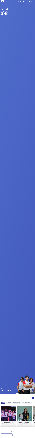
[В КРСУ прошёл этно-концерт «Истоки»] (8, 418)
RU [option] (18, 1)
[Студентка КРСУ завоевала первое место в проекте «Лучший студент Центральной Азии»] (24, 418)
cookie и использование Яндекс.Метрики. (10, 429)
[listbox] (20, 1)
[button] (17, 393)
